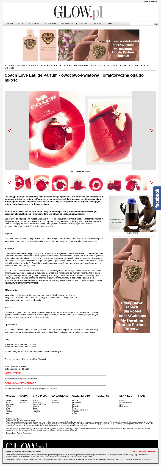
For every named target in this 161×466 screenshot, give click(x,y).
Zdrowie (9, 412)
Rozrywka (36, 412)
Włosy (8, 408)
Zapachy (44, 65)
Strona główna (15, 65)
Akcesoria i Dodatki (40, 404)
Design (35, 408)
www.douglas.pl (57, 352)
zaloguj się (42, 389)
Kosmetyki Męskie (125, 402)
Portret (74, 404)
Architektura (76, 402)
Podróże (75, 400)
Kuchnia (36, 410)
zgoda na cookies (150, 1)
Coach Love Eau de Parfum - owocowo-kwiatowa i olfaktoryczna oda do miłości (77, 66)
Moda (20, 23)
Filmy (110, 23)
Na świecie (24, 402)
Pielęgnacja (10, 404)
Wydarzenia (50, 23)
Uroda (10, 23)
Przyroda (75, 406)
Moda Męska (123, 406)
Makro (74, 414)
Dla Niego (97, 23)
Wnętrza (36, 406)
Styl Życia (34, 23)
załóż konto (53, 389)
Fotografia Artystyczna (80, 410)
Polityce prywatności (144, 459)
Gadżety (122, 404)
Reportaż (75, 412)
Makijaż (9, 406)
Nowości (9, 400)
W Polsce (23, 400)
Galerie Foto (67, 23)
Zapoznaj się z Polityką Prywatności (18, 433)
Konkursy (84, 23)
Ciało (8, 410)
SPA (7, 414)
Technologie (37, 402)
